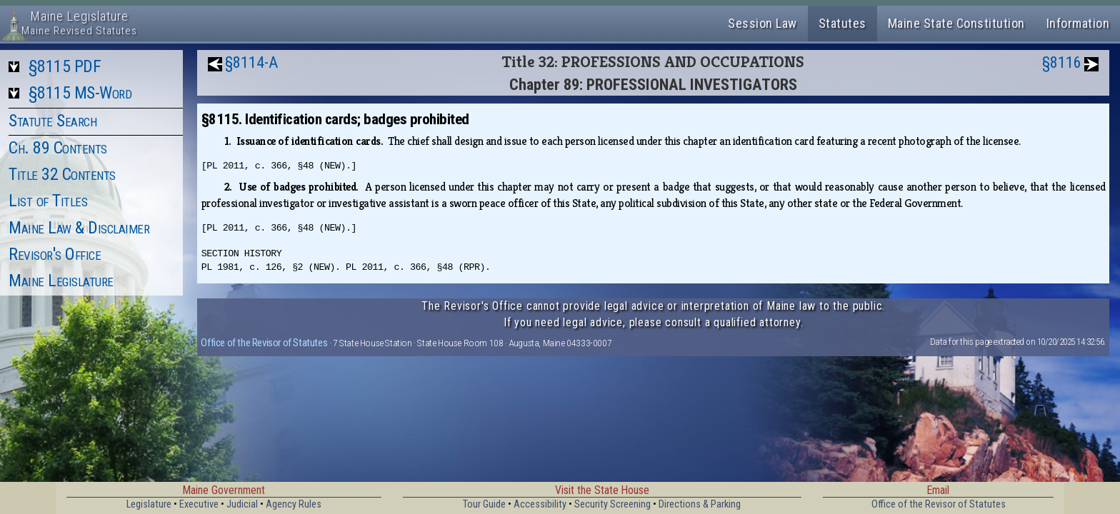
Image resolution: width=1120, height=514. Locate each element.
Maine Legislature (61, 281)
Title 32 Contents (62, 174)
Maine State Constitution (956, 23)
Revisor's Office (55, 254)
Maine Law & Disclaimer (79, 228)
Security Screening (612, 504)
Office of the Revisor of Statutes (264, 342)
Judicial (242, 504)
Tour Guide (484, 504)
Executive (199, 504)
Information (1078, 23)
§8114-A (251, 62)
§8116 (1061, 62)
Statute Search (52, 121)
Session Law (762, 23)
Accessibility (540, 504)
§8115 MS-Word (80, 93)
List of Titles (48, 201)
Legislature (148, 504)
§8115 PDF (65, 66)
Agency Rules (293, 504)
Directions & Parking (700, 504)
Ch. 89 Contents (58, 148)
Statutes (842, 23)
